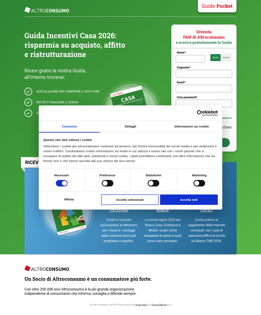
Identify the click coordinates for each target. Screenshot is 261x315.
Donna (226, 57)
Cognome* (183, 67)
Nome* (181, 52)
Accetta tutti (189, 199)
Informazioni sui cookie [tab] (192, 126)
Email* (181, 82)
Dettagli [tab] (130, 126)
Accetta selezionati (130, 199)
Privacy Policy (141, 305)
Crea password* (187, 97)
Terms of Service (159, 305)
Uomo (215, 57)
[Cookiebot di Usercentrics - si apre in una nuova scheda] (200, 113)
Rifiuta (69, 199)
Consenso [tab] (69, 126)
